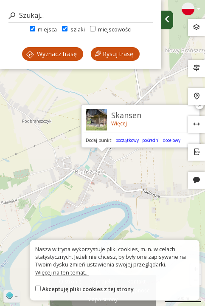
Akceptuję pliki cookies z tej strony (88, 289)
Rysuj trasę (114, 54)
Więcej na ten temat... (62, 272)
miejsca (43, 29)
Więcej (119, 123)
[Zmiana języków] (191, 9)
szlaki (73, 29)
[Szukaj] (80, 15)
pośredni (151, 140)
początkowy (127, 140)
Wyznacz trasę (51, 54)
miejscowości (111, 29)
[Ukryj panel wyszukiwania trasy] (167, 20)
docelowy (171, 140)
